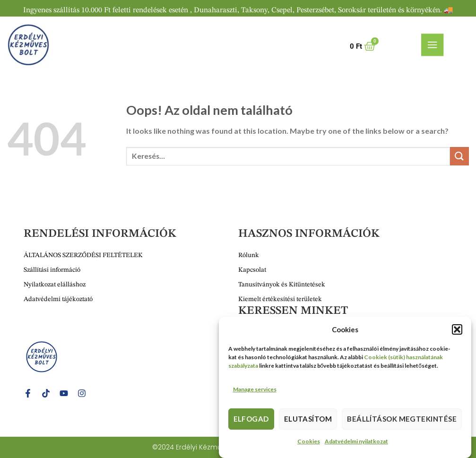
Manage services (255, 391)
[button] (457, 332)
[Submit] (459, 156)
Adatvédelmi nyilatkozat (356, 443)
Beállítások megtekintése (402, 421)
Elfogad (251, 421)
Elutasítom (308, 421)
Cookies (308, 443)
